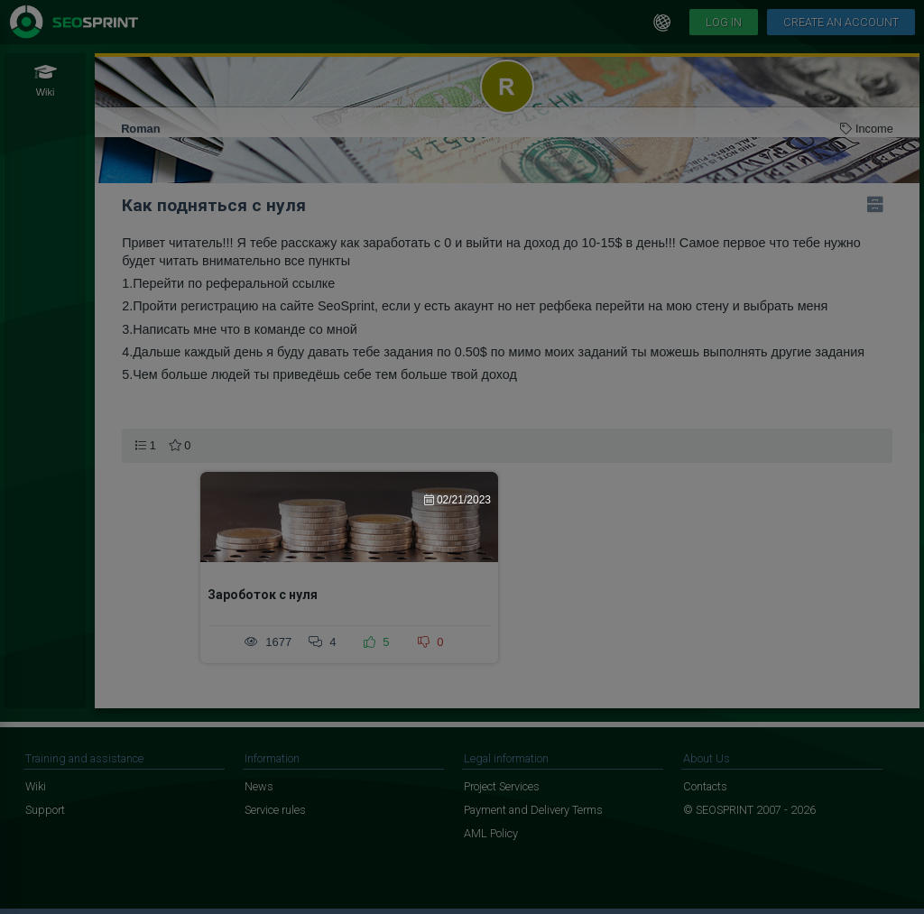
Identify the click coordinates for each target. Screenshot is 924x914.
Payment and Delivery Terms (533, 810)
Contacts (705, 786)
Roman (140, 128)
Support (45, 810)
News (259, 786)
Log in (724, 22)
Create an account (841, 22)
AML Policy (491, 833)
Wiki (35, 786)
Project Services (502, 786)
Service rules (275, 810)
